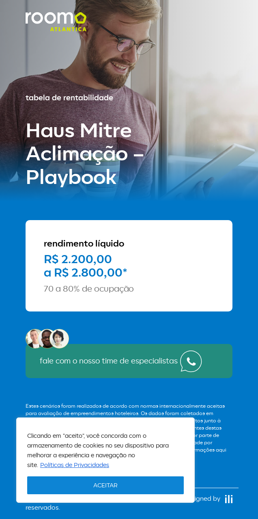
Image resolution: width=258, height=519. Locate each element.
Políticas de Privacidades (74, 464)
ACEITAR (105, 485)
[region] (105, 460)
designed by (208, 498)
